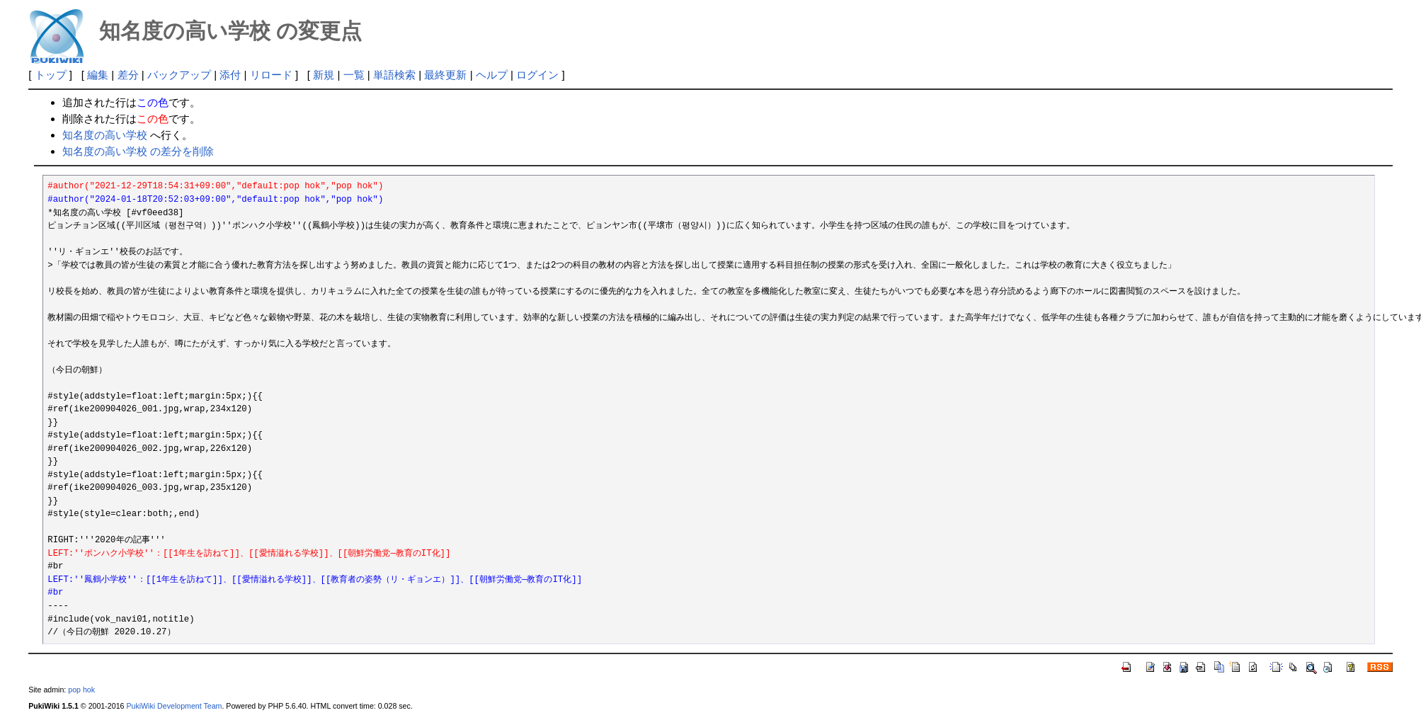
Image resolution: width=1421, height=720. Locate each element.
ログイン (537, 75)
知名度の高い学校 (104, 135)
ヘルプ (492, 75)
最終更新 (445, 75)
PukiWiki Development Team (174, 706)
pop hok (81, 689)
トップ (51, 75)
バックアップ (179, 75)
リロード (271, 75)
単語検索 (394, 75)
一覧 (354, 75)
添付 (230, 75)
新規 (323, 75)
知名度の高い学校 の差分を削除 (138, 151)
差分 (128, 75)
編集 (97, 75)
